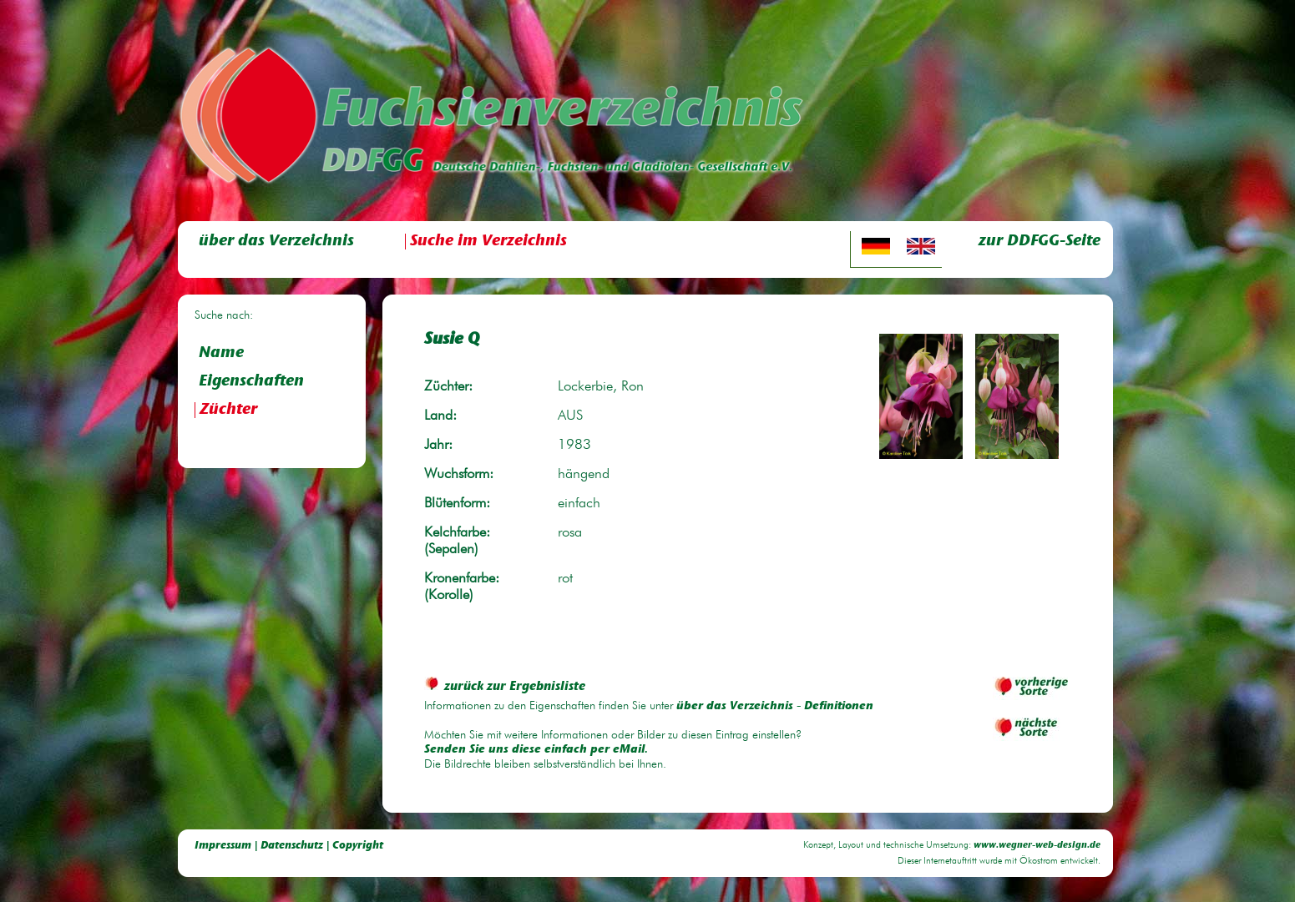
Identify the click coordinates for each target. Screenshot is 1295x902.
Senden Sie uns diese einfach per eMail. (536, 750)
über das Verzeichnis (276, 241)
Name (221, 353)
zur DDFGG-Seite (1039, 241)
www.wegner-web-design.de (1037, 845)
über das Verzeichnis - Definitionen (774, 707)
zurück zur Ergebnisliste (504, 687)
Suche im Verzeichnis (488, 241)
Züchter (228, 410)
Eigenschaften (251, 382)
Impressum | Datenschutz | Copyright (289, 845)
